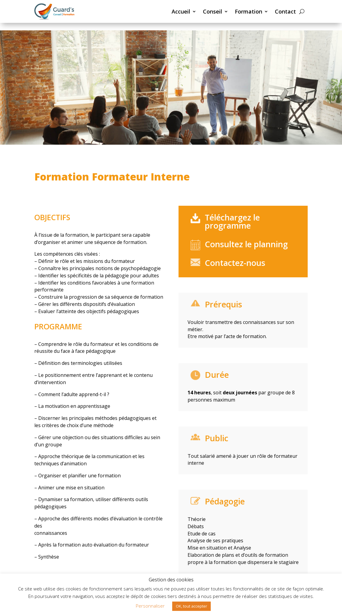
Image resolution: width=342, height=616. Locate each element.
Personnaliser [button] (150, 606)
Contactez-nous (235, 262)
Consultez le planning (246, 244)
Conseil (212, 11)
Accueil (181, 11)
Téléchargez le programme (232, 221)
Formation (248, 11)
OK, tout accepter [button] (191, 606)
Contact (285, 11)
